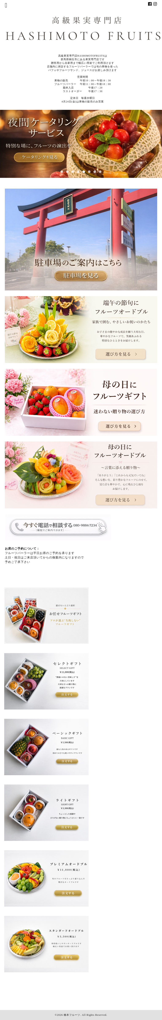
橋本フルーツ (72, 1014)
